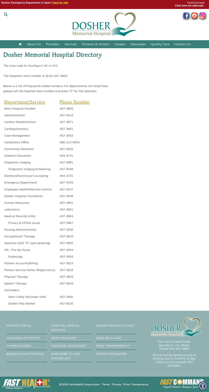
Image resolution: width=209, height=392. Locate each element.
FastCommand (195, 2)
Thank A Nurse (19, 346)
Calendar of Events (23, 338)
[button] (202, 385)
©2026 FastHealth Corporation (79, 384)
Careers (120, 44)
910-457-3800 (179, 348)
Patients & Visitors (95, 44)
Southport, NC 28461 (174, 345)
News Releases (63, 338)
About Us (34, 44)
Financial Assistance (68, 346)
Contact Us (182, 44)
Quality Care (160, 44)
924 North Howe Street (174, 341)
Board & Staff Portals (25, 354)
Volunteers (138, 44)
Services (71, 44)
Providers (53, 44)
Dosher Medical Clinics (115, 325)
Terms (106, 384)
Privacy (116, 384)
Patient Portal (19, 325)
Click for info (60, 2)
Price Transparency (113, 346)
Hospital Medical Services (65, 328)
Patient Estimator (111, 354)
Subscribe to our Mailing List (65, 356)
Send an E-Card (108, 338)
